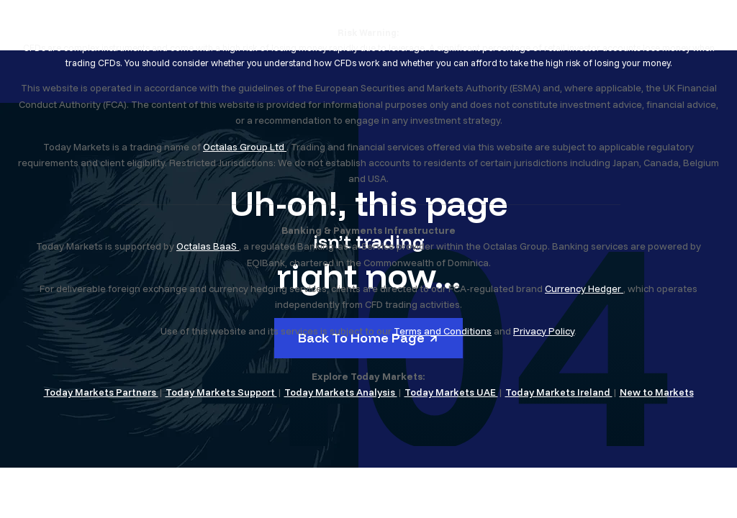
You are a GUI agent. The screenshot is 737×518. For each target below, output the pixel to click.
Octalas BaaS (207, 246)
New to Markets (657, 392)
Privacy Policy (543, 330)
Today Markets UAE (451, 392)
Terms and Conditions (443, 330)
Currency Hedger (584, 288)
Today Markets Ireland (558, 392)
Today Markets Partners (101, 392)
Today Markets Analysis (340, 392)
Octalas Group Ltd (244, 146)
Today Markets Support (221, 392)
